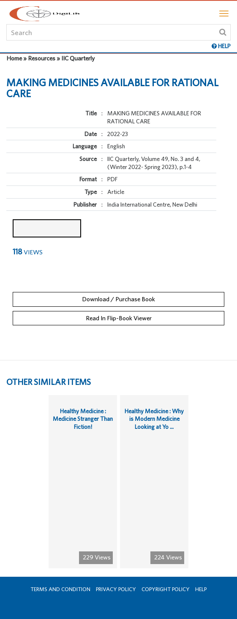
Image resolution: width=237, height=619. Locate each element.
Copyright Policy (166, 589)
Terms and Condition (60, 589)
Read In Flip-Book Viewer (119, 318)
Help (201, 589)
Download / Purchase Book (118, 299)
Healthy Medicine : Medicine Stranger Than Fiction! (83, 419)
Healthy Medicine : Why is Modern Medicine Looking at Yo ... (154, 419)
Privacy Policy (116, 589)
